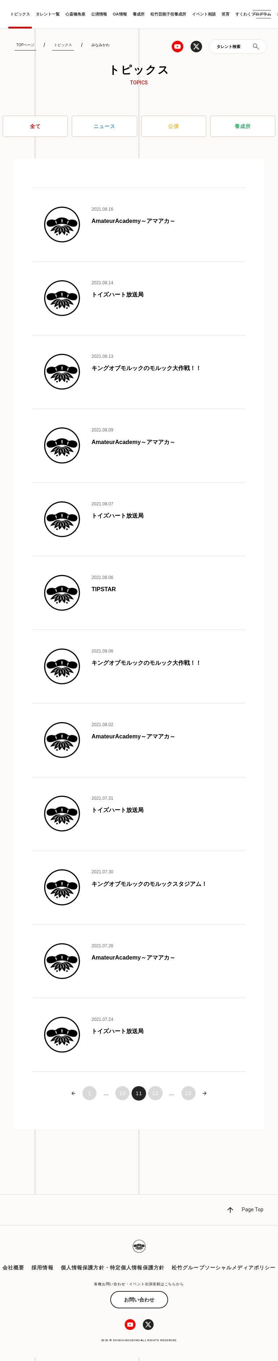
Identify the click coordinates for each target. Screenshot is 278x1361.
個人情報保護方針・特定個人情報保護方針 (112, 1271)
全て (35, 126)
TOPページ (25, 45)
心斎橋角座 (75, 14)
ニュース (104, 126)
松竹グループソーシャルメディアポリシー (223, 1271)
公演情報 (99, 14)
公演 (173, 126)
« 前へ (72, 1097)
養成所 (139, 14)
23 (189, 1097)
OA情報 (120, 14)
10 (122, 1097)
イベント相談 (204, 14)
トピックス (20, 14)
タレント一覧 (48, 14)
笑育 (226, 14)
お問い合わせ (139, 1303)
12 (156, 1097)
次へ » (205, 1097)
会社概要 (13, 1271)
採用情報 (42, 1271)
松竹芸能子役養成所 (168, 14)
